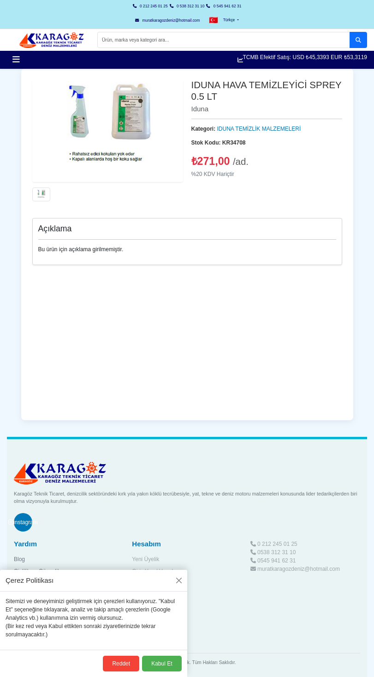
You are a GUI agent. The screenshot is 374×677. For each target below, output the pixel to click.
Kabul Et (161, 663)
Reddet (121, 663)
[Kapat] (178, 580)
